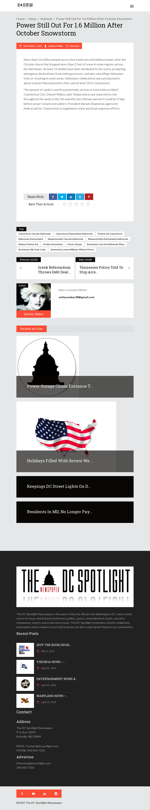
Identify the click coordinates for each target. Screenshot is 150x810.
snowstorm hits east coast (32, 249)
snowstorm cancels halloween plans (105, 244)
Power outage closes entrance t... (60, 386)
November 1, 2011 (32, 45)
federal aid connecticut (110, 233)
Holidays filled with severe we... (59, 460)
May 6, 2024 (47, 651)
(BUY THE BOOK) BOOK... (54, 645)
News (33, 19)
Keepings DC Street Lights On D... (59, 486)
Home (20, 19)
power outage (75, 244)
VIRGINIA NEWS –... (51, 662)
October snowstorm (53, 244)
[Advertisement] (75, 140)
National (46, 19)
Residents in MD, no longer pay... (60, 511)
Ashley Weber (55, 45)
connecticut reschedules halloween (74, 233)
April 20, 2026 (48, 668)
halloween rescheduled (30, 238)
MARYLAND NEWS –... (52, 696)
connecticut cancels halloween (34, 233)
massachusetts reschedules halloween (108, 238)
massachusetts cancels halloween (65, 238)
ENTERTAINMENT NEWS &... (57, 679)
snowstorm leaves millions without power (72, 249)
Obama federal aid (28, 244)
